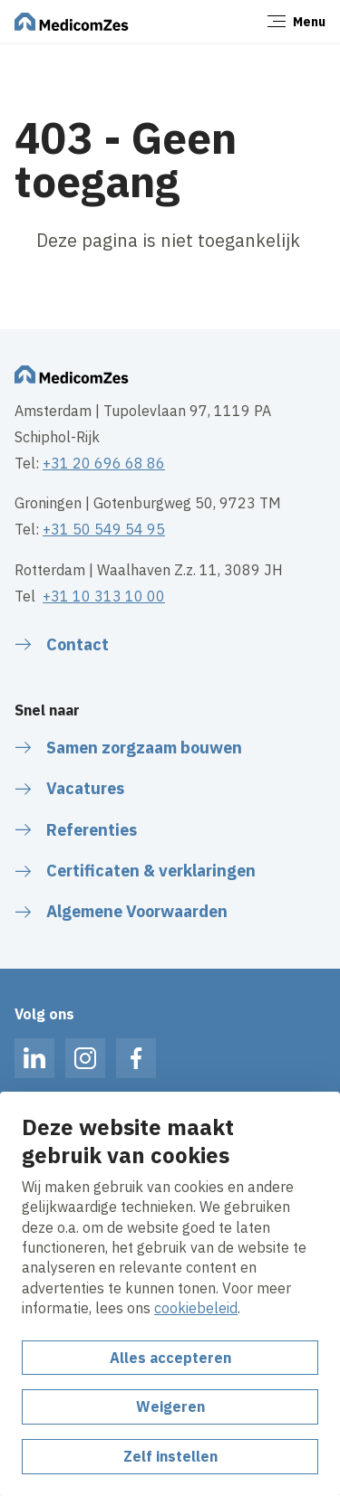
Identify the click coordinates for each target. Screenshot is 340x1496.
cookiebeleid (196, 1308)
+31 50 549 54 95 (104, 529)
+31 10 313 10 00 (104, 596)
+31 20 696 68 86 (104, 463)
